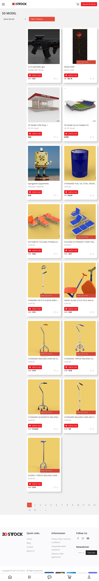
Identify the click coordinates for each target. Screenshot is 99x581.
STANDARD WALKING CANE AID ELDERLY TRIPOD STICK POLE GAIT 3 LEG (44, 358)
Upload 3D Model (89, 4)
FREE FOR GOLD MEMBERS (82, 62)
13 (94, 505)
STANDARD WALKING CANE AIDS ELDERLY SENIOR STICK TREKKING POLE (80, 417)
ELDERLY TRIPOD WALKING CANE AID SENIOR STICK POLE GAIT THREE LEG (44, 475)
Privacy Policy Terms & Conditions (61, 540)
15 (35, 510)
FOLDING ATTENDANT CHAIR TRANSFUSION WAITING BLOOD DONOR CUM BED (80, 242)
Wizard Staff (69, 67)
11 (83, 505)
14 (29, 510)
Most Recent (9, 19)
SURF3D (67, 186)
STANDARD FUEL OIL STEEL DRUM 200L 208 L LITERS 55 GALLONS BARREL (80, 183)
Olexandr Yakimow (36, 186)
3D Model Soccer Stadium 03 (76, 125)
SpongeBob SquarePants (38, 183)
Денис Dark (69, 70)
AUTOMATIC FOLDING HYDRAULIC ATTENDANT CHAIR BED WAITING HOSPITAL (44, 242)
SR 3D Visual (33, 128)
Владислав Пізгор (35, 70)
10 (78, 505)
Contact (30, 547)
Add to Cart (35, 75)
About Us (30, 551)
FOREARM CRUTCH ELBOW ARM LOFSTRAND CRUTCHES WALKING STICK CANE (44, 300)
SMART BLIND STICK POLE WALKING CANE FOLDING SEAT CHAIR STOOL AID (80, 300)
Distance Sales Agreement (57, 555)
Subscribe (91, 552)
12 (89, 505)
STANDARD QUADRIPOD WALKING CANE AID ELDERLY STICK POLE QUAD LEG (44, 417)
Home (29, 539)
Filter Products (37, 19)
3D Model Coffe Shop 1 (38, 125)
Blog (29, 543)
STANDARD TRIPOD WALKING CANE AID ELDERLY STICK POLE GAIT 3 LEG (80, 358)
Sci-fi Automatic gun (36, 67)
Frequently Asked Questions (58, 548)
